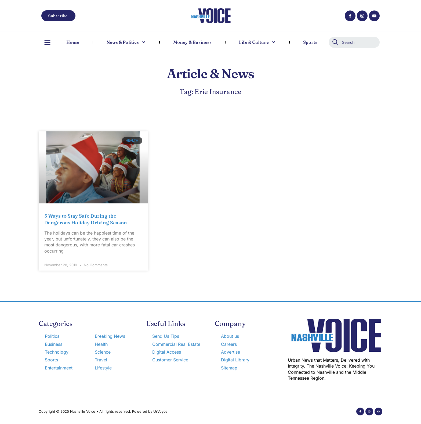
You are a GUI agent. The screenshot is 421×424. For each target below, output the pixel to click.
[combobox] (354, 42)
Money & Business (192, 42)
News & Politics (126, 42)
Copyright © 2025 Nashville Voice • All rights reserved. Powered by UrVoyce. (104, 411)
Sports (310, 42)
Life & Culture (257, 42)
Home (72, 42)
